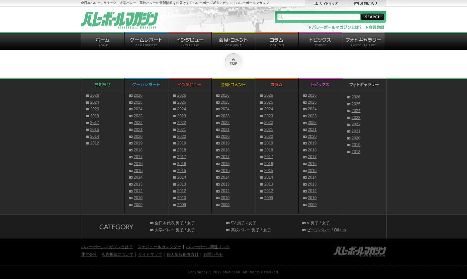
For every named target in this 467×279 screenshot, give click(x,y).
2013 (138, 184)
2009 (138, 204)
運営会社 (89, 254)
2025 (138, 102)
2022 (138, 122)
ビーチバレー (319, 230)
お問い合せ (213, 254)
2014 (94, 136)
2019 (94, 116)
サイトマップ (150, 254)
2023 (138, 116)
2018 (138, 150)
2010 (138, 197)
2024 (94, 102)
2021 (138, 129)
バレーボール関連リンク (208, 247)
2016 (138, 163)
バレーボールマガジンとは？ (107, 247)
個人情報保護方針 (183, 254)
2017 (94, 122)
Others (340, 230)
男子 (180, 223)
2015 (94, 129)
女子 (191, 223)
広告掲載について (118, 254)
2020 (94, 109)
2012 (94, 143)
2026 (94, 95)
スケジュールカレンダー (159, 247)
